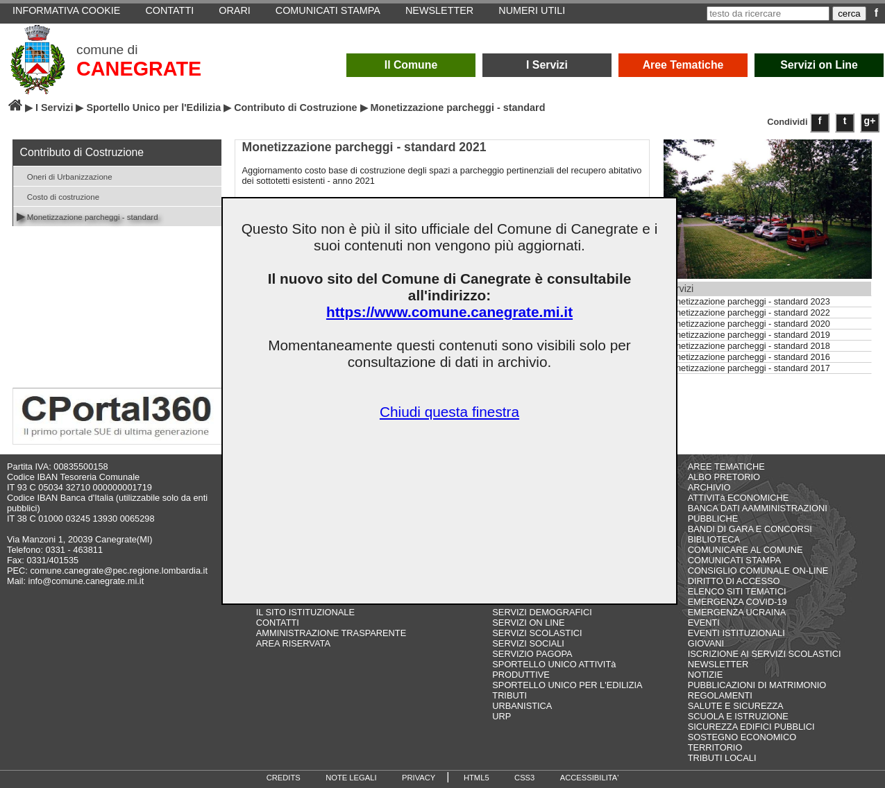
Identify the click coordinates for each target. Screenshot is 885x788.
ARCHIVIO (709, 487)
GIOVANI (706, 643)
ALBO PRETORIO (724, 477)
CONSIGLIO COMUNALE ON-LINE (758, 570)
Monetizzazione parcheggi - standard (87, 216)
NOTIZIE (705, 674)
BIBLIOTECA (714, 539)
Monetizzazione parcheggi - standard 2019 (747, 335)
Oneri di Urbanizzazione (64, 176)
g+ (870, 120)
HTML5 (476, 777)
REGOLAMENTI (720, 695)
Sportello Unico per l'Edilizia (153, 107)
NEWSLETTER (718, 664)
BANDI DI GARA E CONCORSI (750, 529)
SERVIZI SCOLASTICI (537, 633)
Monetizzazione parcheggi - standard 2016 (747, 357)
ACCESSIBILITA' (589, 777)
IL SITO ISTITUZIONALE (305, 612)
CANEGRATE (138, 69)
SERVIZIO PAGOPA (532, 654)
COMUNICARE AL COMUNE (745, 550)
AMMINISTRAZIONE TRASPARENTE (331, 633)
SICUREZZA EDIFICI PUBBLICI (751, 726)
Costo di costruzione (58, 196)
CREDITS (284, 777)
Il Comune (411, 65)
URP (501, 716)
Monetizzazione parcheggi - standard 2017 (747, 368)
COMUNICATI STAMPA (734, 560)
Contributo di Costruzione (295, 107)
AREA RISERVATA (293, 643)
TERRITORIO (715, 747)
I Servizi (547, 65)
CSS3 (524, 777)
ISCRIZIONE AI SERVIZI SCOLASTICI (764, 654)
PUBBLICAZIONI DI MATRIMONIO (757, 685)
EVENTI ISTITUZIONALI (736, 633)
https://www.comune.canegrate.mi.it (449, 312)
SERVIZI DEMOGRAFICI (541, 612)
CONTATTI (277, 622)
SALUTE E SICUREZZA (736, 706)
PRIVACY (418, 777)
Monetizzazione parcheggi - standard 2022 (747, 313)
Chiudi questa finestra (449, 412)
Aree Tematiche (683, 65)
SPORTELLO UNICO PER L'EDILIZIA (567, 685)
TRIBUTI (509, 695)
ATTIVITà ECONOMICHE (738, 497)
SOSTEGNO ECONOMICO (742, 737)
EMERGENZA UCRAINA (737, 612)
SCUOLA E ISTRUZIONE (738, 716)
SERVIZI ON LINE (528, 622)
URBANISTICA (522, 706)
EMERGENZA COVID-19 (737, 602)
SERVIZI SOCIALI (528, 643)
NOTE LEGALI (351, 777)
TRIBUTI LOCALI (722, 758)
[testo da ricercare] (768, 13)
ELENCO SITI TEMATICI (737, 591)
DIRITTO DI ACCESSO (734, 581)
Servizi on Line (819, 65)
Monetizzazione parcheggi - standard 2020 (747, 324)
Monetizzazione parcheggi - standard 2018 (747, 346)
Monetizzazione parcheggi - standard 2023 (747, 302)
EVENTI (704, 622)
